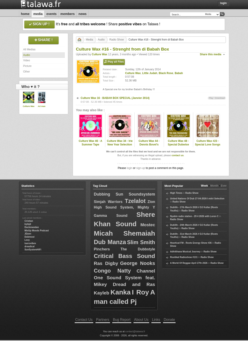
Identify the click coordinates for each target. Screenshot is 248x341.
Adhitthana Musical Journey (185, 251)
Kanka (120, 292)
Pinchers (102, 249)
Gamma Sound (110, 215)
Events (51, 14)
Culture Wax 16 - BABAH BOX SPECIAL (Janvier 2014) (115, 98)
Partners (102, 320)
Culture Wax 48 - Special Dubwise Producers (178, 144)
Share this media (210, 54)
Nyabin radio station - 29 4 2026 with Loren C (194, 216)
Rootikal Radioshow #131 (184, 257)
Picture (27, 66)
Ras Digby (106, 263)
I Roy (140, 292)
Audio (26, 55)
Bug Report (122, 320)
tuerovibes (30, 243)
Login (223, 3)
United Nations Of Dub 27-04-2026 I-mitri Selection (197, 198)
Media (38, 14)
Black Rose (166, 73)
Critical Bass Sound (124, 256)
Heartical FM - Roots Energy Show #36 (191, 243)
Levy (27, 240)
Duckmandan (32, 227)
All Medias (29, 49)
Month (214, 185)
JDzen (28, 233)
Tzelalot (135, 201)
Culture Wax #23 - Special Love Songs (207, 142)
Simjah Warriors (109, 202)
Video (26, 60)
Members (67, 14)
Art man (41, 106)
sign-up (140, 168)
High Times (176, 193)
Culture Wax (28, 106)
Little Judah (149, 73)
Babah (179, 73)
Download (220, 98)
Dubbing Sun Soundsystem (124, 194)
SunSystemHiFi (33, 249)
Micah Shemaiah (124, 233)
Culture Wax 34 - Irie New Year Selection (120, 142)
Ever (224, 185)
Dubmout (30, 237)
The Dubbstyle (138, 249)
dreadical (30, 246)
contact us (178, 155)
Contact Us (84, 320)
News (82, 14)
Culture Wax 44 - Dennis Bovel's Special (149, 144)
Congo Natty (112, 271)
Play (211, 98)
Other (26, 71)
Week (204, 185)
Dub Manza (110, 242)
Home (25, 14)
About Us (141, 320)
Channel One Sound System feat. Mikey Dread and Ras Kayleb (124, 281)
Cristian (29, 221)
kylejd (28, 224)
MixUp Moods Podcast (37, 230)
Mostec (147, 224)
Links (156, 320)
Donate (169, 320)
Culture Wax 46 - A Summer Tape (90, 142)
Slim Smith (141, 242)
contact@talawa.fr (135, 331)
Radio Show (116, 39)
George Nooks (137, 263)
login (129, 168)
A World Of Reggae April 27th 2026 (189, 263)
